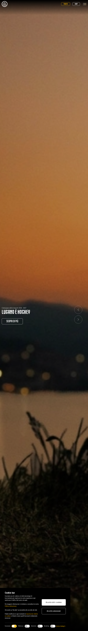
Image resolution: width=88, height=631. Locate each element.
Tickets (66, 4)
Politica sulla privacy (10, 606)
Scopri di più (12, 321)
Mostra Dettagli (61, 626)
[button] (78, 310)
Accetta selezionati (54, 611)
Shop (76, 4)
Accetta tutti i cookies (54, 602)
